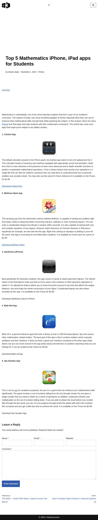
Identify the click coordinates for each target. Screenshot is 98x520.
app (16, 219)
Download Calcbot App (12, 186)
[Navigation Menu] (93, 5)
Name (5, 438)
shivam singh (13, 72)
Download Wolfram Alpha (13, 245)
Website (69, 438)
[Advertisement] (49, 36)
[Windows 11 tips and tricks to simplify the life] (6, 5)
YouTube (6, 90)
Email (37, 438)
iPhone (41, 72)
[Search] (49, 5)
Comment (7, 449)
